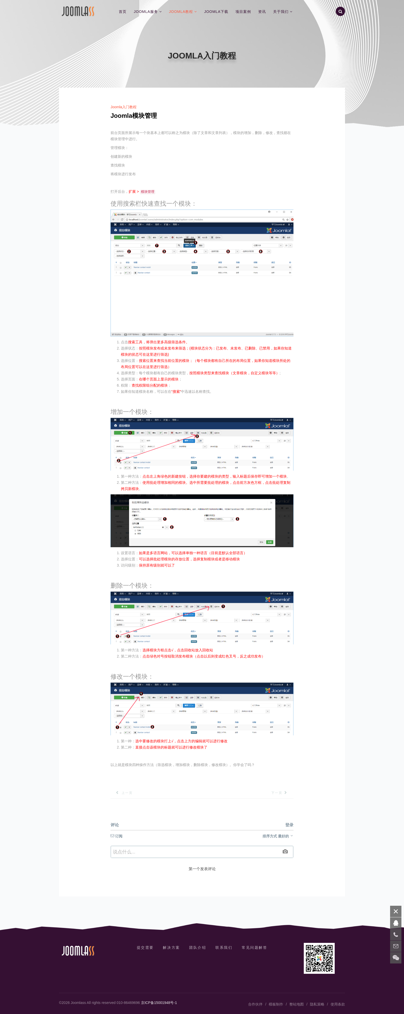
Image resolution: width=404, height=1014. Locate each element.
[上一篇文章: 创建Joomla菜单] (122, 793)
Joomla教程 (181, 12)
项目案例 (243, 12)
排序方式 (278, 836)
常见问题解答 (254, 947)
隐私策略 (317, 1004)
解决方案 (171, 947)
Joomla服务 (146, 12)
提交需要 (145, 947)
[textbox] (202, 852)
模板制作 (276, 1004)
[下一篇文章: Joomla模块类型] (282, 793)
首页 (123, 12)
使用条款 (338, 1004)
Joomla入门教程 (124, 107)
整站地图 (296, 1004)
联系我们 (224, 947)
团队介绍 (197, 947)
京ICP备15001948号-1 (159, 1003)
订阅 (116, 836)
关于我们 (281, 12)
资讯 (262, 12)
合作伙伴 (255, 1004)
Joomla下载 (216, 12)
